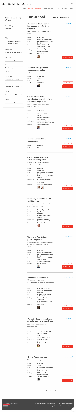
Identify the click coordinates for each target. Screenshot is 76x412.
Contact (71, 8)
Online (45, 8)
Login (66, 4)
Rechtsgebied (8, 49)
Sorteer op (55, 17)
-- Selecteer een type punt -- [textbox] (12, 86)
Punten (7, 84)
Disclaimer (70, 406)
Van (6, 67)
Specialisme (8, 57)
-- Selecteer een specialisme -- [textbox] (13, 60)
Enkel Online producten (14, 41)
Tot (6, 71)
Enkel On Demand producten (12, 44)
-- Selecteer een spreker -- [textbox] (12, 102)
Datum (7, 65)
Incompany (64, 8)
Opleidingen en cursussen (34, 8)
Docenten (51, 8)
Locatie (7, 91)
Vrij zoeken (8, 28)
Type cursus (8, 76)
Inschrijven (66, 57)
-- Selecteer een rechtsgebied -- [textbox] (13, 52)
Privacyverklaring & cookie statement (58, 406)
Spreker (7, 99)
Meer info (67, 54)
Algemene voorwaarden (67, 403)
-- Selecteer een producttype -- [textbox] (13, 79)
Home (24, 8)
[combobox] (14, 52)
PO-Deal (57, 8)
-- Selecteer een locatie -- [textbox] (11, 94)
